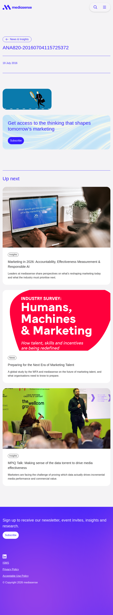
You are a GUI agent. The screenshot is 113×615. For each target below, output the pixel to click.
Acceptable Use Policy (16, 576)
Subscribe (16, 140)
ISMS (6, 562)
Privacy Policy (11, 569)
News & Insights (19, 39)
